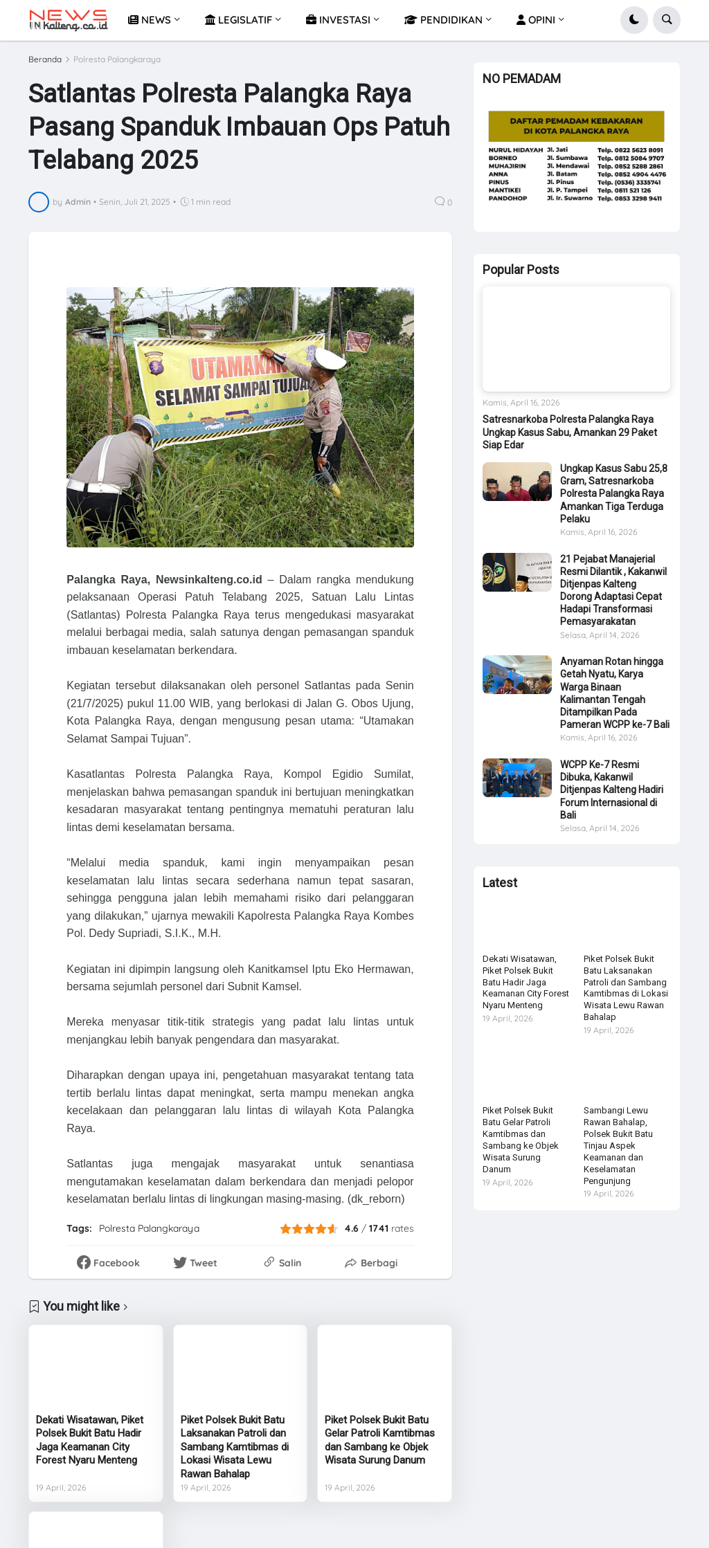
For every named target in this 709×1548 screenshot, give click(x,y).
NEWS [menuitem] (149, 19)
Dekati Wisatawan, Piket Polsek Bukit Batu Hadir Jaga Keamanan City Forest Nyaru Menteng (89, 1440)
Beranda (45, 59)
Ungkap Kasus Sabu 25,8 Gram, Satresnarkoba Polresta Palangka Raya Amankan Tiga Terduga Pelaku (613, 494)
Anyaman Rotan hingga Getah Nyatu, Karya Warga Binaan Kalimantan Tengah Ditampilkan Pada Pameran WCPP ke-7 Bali (615, 693)
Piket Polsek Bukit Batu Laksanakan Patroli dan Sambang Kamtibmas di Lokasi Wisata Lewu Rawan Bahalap (235, 1447)
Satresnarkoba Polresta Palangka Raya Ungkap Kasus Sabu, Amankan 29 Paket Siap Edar (570, 432)
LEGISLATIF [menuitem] (238, 19)
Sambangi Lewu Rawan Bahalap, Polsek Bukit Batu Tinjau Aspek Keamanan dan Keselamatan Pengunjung (618, 1145)
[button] (634, 20)
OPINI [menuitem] (536, 19)
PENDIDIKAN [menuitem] (443, 19)
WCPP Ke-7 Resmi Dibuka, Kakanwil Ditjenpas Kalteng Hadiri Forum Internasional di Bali (611, 790)
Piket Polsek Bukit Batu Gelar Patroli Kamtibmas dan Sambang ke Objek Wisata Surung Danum (380, 1440)
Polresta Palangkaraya (117, 59)
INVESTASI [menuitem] (338, 19)
